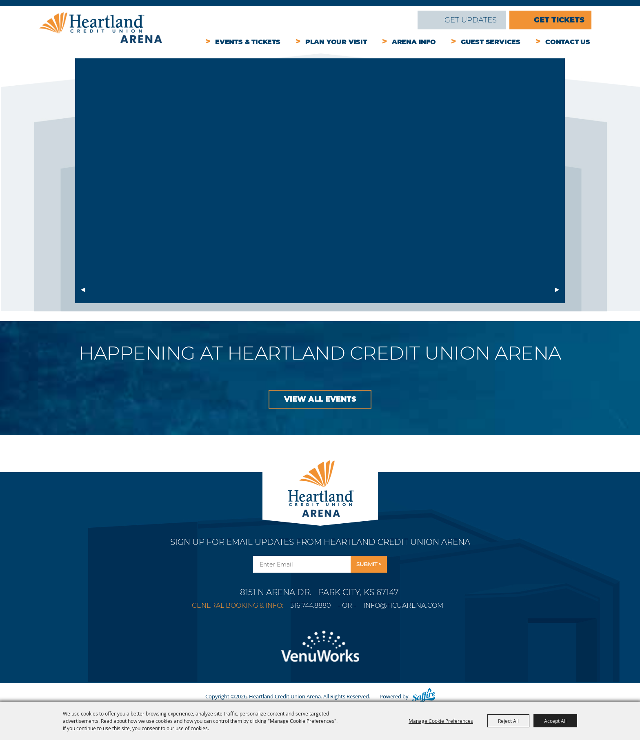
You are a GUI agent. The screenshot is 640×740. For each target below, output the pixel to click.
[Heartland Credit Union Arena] (100, 27)
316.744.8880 (310, 605)
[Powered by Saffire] (423, 696)
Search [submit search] (406, 20)
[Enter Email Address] (302, 564)
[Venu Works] (320, 651)
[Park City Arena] (320, 486)
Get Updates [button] (369, 564)
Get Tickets (559, 20)
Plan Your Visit (336, 42)
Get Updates (470, 20)
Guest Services (490, 42)
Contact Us (567, 42)
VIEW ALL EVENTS (320, 399)
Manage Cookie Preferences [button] (441, 721)
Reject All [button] (508, 721)
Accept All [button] (555, 721)
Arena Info (414, 42)
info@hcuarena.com (403, 605)
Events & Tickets (247, 42)
